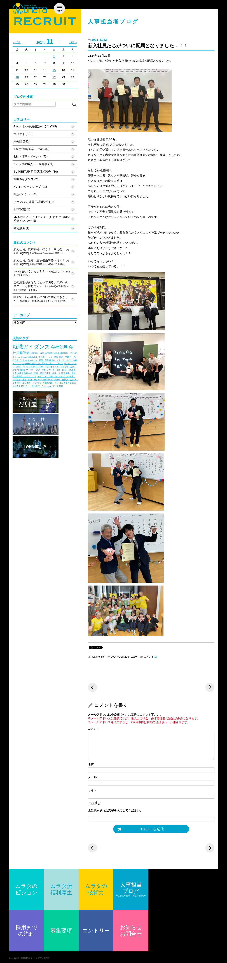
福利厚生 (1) (21, 228)
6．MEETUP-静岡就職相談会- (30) (35, 171)
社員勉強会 (21, 353)
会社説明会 (62, 347)
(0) (155, 656)
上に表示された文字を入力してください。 (115, 810)
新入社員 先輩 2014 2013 (59, 370)
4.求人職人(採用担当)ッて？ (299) (35, 126)
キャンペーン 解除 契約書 (38, 360)
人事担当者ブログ (113, 21)
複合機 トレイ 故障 (48, 357)
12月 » (73, 42)
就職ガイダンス (31, 347)
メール (92, 777)
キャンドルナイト (31, 367)
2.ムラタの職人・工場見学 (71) (33, 164)
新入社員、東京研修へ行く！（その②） (41, 251)
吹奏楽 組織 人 (52, 373)
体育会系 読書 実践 (34, 373)
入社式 (20, 373)
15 (54, 70)
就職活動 (64, 353)
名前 (91, 764)
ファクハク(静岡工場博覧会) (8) (33, 201)
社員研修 (21, 370)
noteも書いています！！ (41, 273)
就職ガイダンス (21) (26, 179)
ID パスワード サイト (62, 360)
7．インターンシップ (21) (30, 186)
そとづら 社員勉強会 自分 (46, 383)
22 (54, 77)
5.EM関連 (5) (21, 209)
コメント (93, 728)
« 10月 (16, 42)
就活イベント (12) (25, 194)
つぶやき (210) (22, 133)
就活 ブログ (66, 357)
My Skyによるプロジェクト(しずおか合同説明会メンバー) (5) (41, 218)
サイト (92, 790)
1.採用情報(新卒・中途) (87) (31, 149)
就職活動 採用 (37, 353)
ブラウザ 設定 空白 (36, 370)
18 (17, 77)
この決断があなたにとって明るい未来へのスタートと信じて (41, 286)
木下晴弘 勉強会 (52, 353)
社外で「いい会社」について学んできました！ (40, 299)
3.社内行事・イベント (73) (30, 156)
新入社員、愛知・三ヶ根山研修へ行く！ (41, 262)
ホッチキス (64, 383)
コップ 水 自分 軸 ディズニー (53, 376)
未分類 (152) (21, 141)
